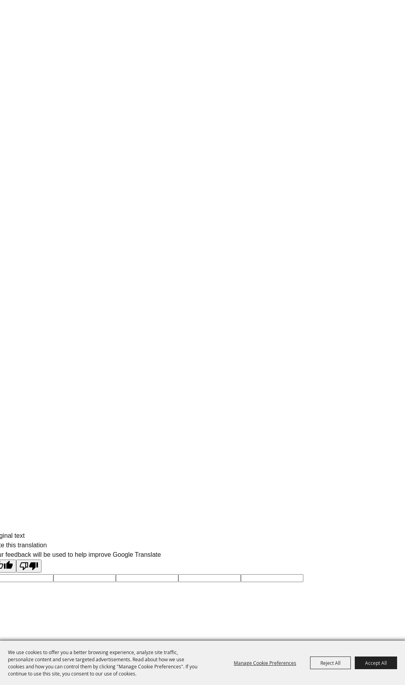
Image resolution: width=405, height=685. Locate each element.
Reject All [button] (330, 663)
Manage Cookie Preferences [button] (265, 663)
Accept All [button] (376, 663)
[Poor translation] (29, 566)
